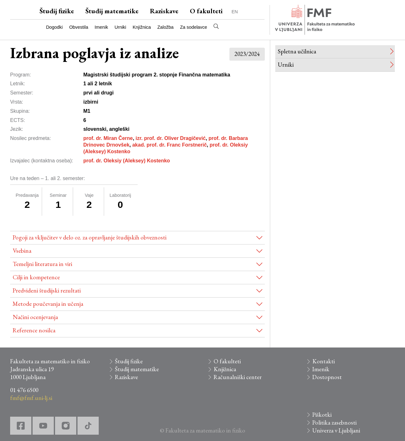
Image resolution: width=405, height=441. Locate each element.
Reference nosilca (34, 330)
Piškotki (322, 415)
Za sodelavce (193, 27)
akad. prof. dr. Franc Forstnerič (169, 145)
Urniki (120, 27)
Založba (165, 27)
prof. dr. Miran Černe (108, 138)
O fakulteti (206, 11)
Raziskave (164, 11)
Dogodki (54, 27)
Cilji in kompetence (36, 277)
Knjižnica (142, 27)
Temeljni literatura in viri (42, 264)
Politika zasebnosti (334, 422)
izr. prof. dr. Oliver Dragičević (171, 138)
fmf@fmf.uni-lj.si (31, 398)
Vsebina (22, 251)
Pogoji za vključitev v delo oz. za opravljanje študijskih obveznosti (89, 237)
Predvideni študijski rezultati (47, 290)
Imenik (101, 27)
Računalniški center (238, 377)
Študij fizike (57, 11)
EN (235, 11)
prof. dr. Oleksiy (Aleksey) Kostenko (126, 160)
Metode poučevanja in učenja (48, 304)
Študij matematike (112, 11)
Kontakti (323, 361)
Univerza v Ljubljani (336, 430)
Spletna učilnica (297, 51)
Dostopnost (327, 377)
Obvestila (78, 27)
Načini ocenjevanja (35, 317)
